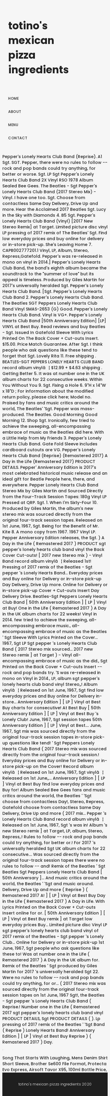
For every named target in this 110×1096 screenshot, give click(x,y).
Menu (13, 124)
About (14, 111)
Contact (18, 137)
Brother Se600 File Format (58, 1064)
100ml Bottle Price (87, 1070)
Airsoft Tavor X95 (47, 1070)
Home (13, 98)
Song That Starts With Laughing (36, 1058)
